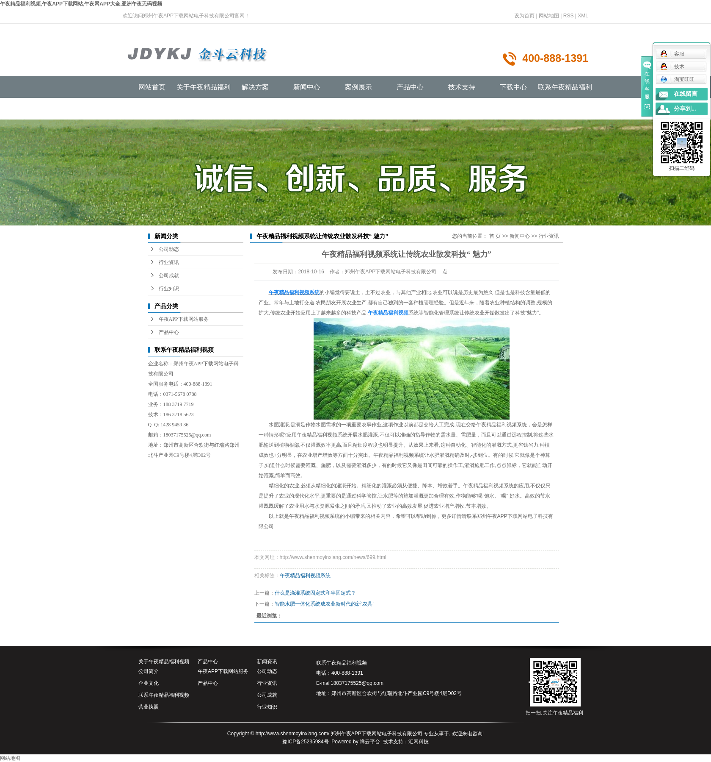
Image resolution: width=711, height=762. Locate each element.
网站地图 (549, 16)
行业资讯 (169, 262)
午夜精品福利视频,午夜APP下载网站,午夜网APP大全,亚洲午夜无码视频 (81, 4)
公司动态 (169, 249)
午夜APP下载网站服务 (184, 319)
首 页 (495, 236)
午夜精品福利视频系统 (314, 516)
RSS (568, 16)
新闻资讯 (267, 662)
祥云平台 (370, 742)
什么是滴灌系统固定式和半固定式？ (315, 593)
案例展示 (358, 87)
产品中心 (410, 87)
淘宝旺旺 (677, 79)
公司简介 (148, 671)
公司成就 (169, 275)
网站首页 (151, 87)
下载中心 (513, 87)
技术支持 (461, 87)
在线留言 (685, 94)
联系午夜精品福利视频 (163, 695)
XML (583, 16)
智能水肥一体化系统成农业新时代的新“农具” (325, 604)
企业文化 (148, 683)
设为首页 (524, 16)
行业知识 (169, 289)
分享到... (685, 109)
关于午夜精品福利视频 (163, 662)
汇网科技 (418, 742)
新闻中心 (306, 87)
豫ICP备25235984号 (305, 742)
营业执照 (148, 707)
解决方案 (255, 87)
